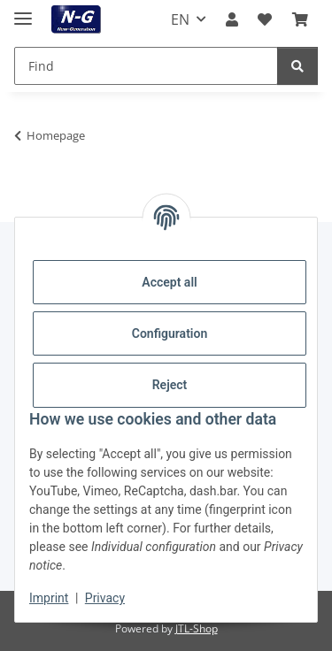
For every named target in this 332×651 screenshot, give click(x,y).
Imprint (48, 598)
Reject (170, 385)
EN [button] (180, 19)
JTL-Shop (196, 628)
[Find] (297, 66)
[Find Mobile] (146, 66)
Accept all (169, 282)
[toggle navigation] (23, 11)
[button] (232, 19)
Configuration (169, 333)
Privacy (105, 598)
